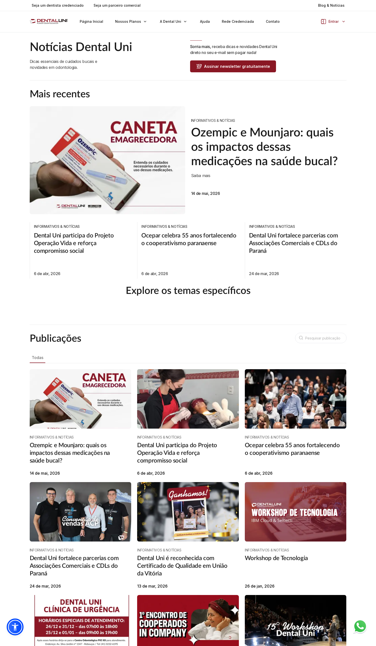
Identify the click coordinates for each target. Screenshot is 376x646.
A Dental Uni (174, 22)
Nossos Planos (131, 22)
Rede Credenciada (238, 21)
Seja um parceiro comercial (117, 5)
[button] (15, 627)
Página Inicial (91, 21)
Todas (37, 368)
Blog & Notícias (331, 5)
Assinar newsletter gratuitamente (233, 66)
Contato (273, 21)
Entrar (334, 22)
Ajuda (205, 21)
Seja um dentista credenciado (58, 5)
